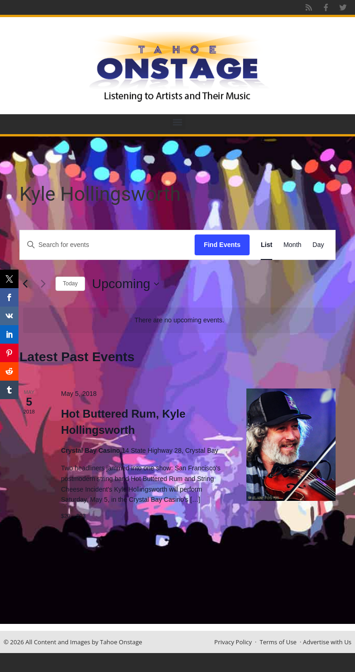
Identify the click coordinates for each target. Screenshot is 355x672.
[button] (177, 121)
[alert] (179, 320)
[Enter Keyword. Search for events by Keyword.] (107, 244)
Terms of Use (278, 642)
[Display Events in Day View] (318, 244)
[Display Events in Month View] (292, 244)
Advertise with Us (327, 642)
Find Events (222, 244)
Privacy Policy (233, 642)
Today (70, 283)
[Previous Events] (25, 284)
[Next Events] (43, 284)
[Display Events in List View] (266, 244)
